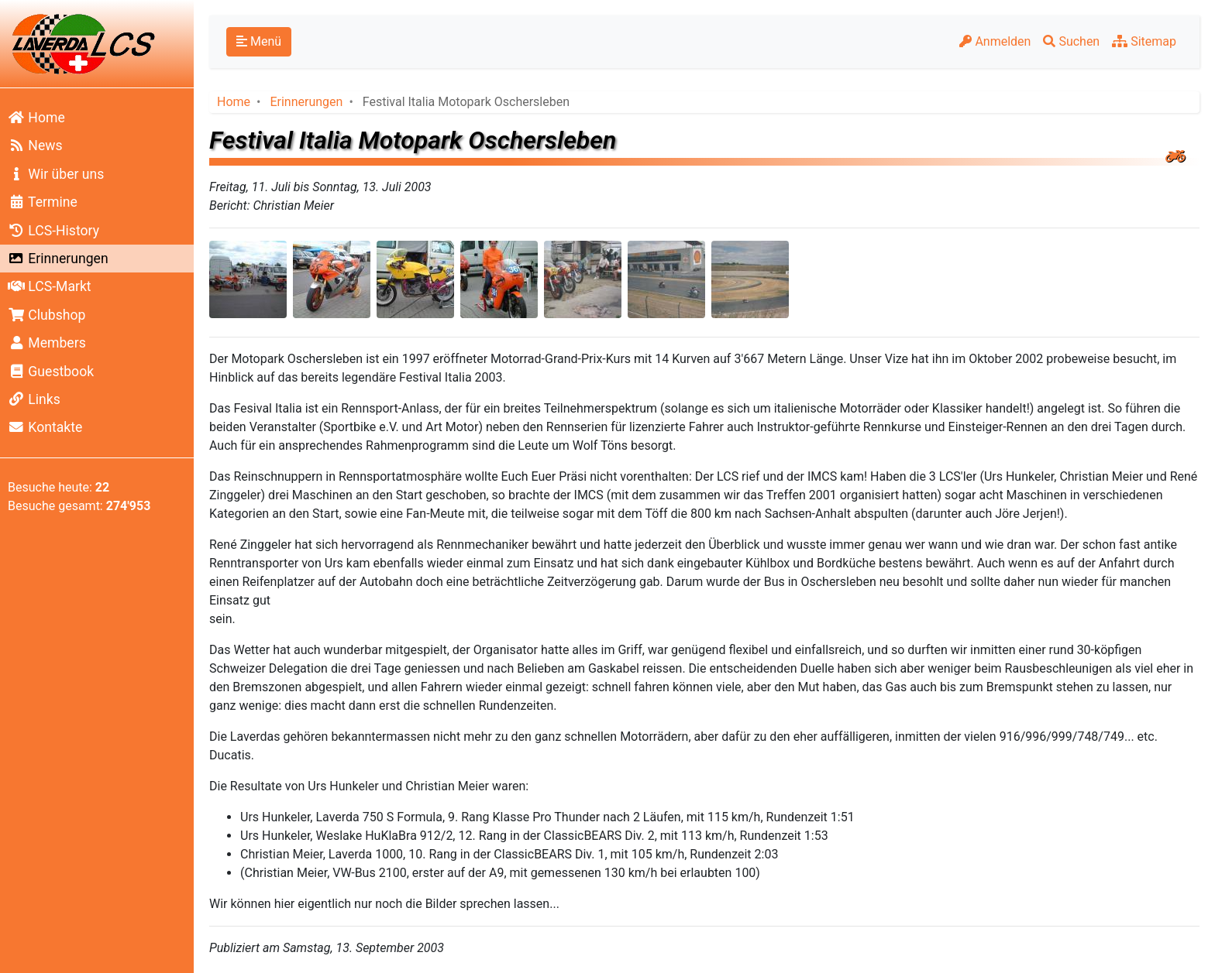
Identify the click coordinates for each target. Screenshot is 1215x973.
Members (47, 343)
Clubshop (46, 315)
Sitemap (1144, 41)
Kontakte (45, 427)
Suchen (1071, 41)
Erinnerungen (58, 258)
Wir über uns (56, 174)
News (35, 145)
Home (36, 117)
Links (34, 399)
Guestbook (51, 371)
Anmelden (995, 41)
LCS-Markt (49, 286)
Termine (42, 202)
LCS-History (53, 230)
